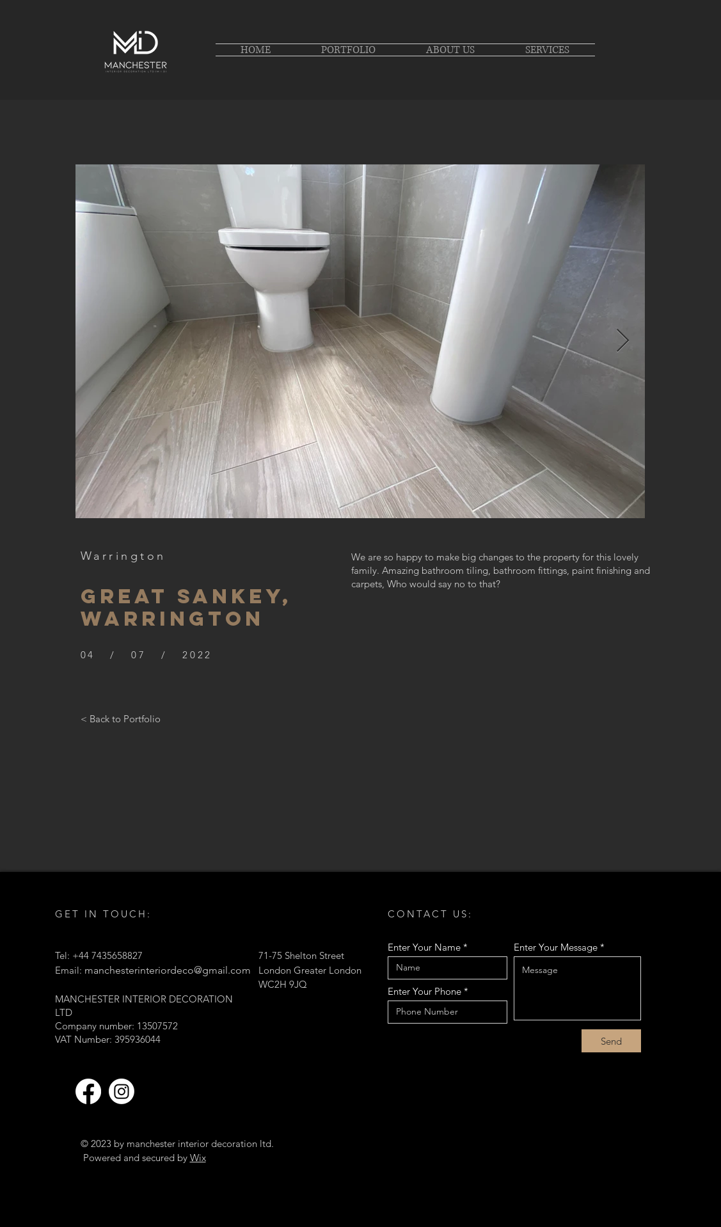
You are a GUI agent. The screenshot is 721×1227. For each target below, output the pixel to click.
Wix (198, 1158)
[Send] (611, 1040)
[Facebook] (88, 1091)
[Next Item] (622, 341)
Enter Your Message (556, 947)
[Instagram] (121, 1091)
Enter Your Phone (424, 991)
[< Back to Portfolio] (121, 718)
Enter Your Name (424, 947)
